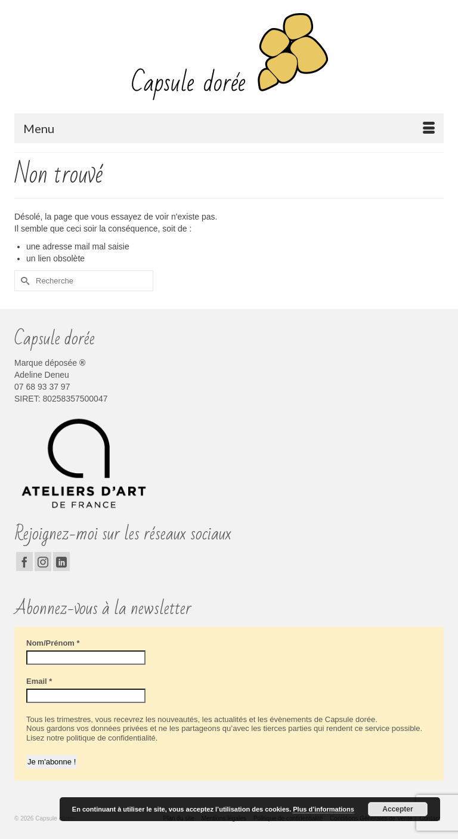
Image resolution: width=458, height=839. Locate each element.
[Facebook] (24, 561)
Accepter (397, 809)
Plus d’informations (323, 809)
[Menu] (229, 128)
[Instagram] (43, 561)
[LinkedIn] (61, 561)
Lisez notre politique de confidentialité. (91, 737)
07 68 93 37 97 (42, 386)
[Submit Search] (23, 280)
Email (39, 681)
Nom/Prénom (53, 642)
